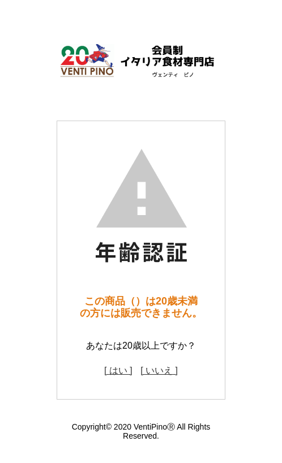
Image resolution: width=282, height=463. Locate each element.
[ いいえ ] (159, 370)
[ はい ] (118, 370)
